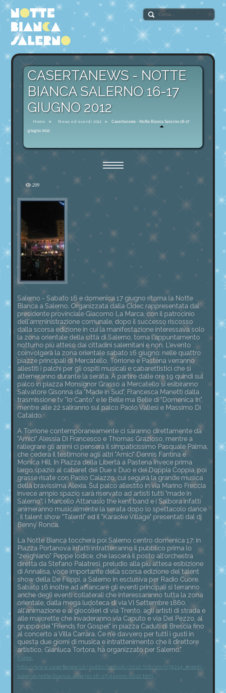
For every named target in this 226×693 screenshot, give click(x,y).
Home (39, 121)
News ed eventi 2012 (79, 121)
